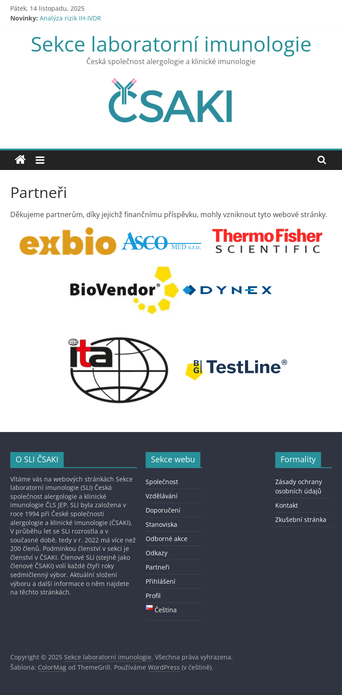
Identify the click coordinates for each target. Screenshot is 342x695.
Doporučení (163, 510)
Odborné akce (166, 538)
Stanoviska (161, 524)
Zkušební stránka (300, 519)
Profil (153, 595)
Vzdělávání (162, 496)
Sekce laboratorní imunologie (171, 43)
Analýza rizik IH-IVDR (70, 18)
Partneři (158, 567)
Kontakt (286, 505)
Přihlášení (160, 581)
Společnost (162, 481)
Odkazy (156, 553)
